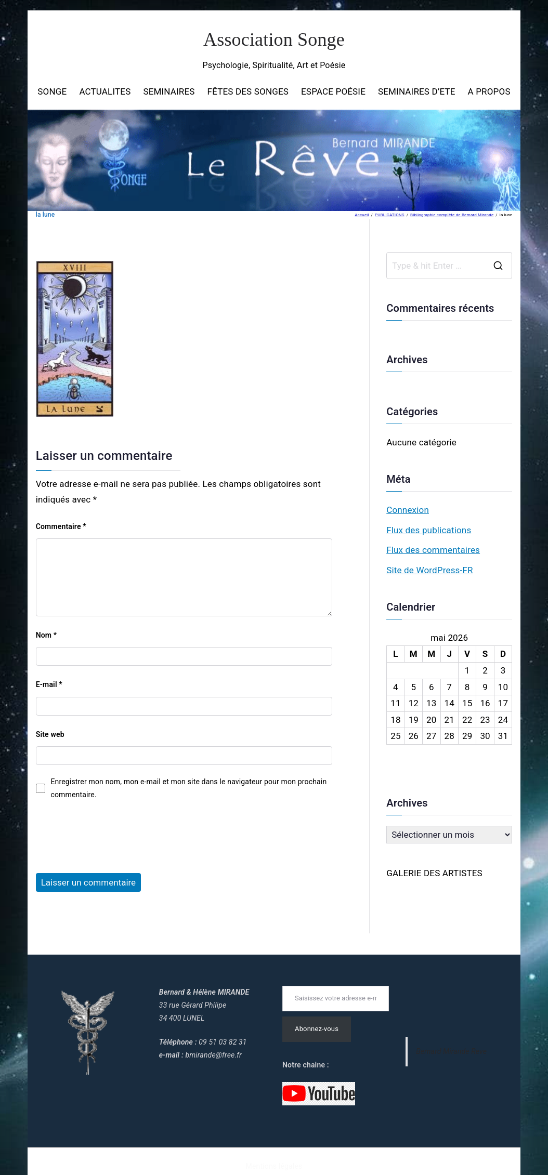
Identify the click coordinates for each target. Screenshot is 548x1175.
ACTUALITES (105, 91)
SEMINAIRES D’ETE (416, 91)
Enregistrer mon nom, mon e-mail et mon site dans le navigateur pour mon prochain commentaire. (188, 788)
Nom (46, 635)
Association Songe (274, 39)
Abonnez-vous (316, 1029)
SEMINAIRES (168, 91)
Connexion (407, 510)
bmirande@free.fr (213, 1055)
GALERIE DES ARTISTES (434, 873)
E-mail (49, 684)
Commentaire (61, 526)
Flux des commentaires (433, 550)
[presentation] (115, 832)
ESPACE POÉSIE (333, 91)
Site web (50, 734)
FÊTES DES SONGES (248, 91)
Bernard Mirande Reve (451, 1051)
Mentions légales (274, 1166)
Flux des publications (428, 530)
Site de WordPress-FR (429, 570)
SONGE (52, 91)
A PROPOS (489, 91)
